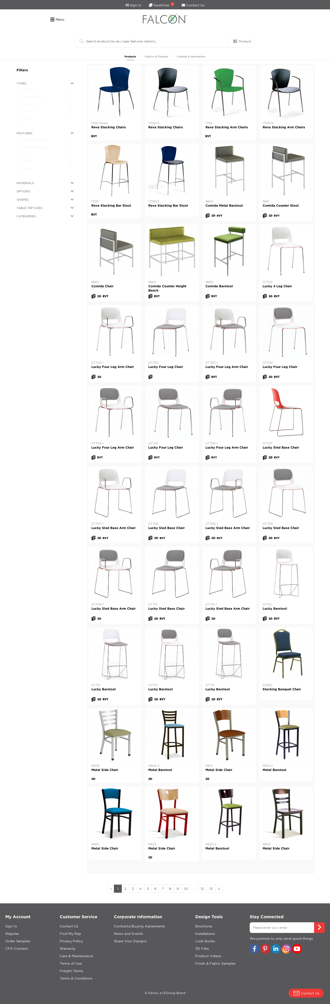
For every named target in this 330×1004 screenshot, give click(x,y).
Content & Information (191, 56)
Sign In (133, 5)
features (45, 133)
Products (130, 56)
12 (202, 889)
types (45, 83)
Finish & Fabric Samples (215, 963)
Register (12, 933)
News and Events (128, 933)
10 (186, 889)
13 (211, 889)
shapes (45, 199)
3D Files (202, 948)
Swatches (161, 4)
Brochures (203, 926)
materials (45, 183)
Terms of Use (71, 963)
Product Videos (208, 956)
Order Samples (17, 941)
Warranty (67, 948)
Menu (57, 19)
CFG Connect (16, 948)
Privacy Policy (71, 941)
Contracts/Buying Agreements (139, 926)
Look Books (205, 941)
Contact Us (193, 5)
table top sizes (45, 207)
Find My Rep (70, 933)
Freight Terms (71, 971)
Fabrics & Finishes (156, 56)
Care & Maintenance (76, 956)
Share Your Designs (130, 941)
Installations (205, 933)
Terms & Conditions (76, 978)
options (45, 191)
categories (45, 216)
